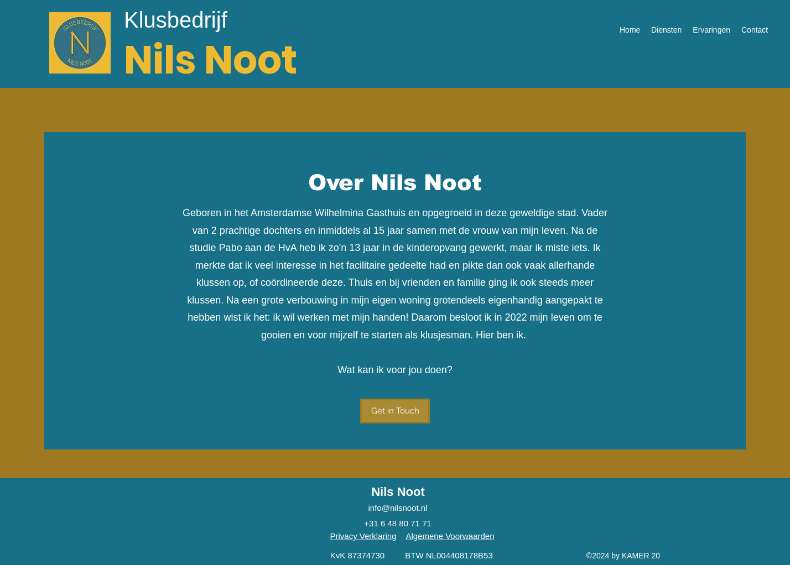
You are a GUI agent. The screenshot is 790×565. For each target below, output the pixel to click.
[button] (395, 411)
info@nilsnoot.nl (398, 507)
